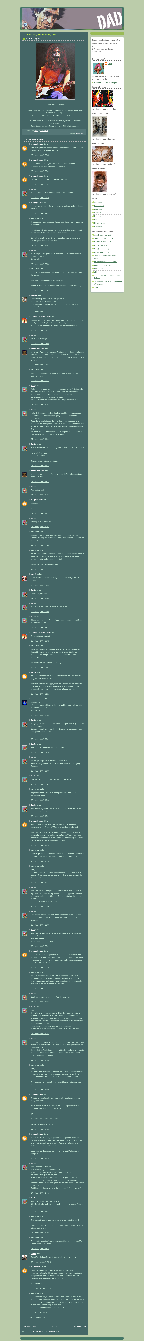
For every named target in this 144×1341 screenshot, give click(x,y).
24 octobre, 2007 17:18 (40, 1158)
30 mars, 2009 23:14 (39, 1312)
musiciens (80, 133)
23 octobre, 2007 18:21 (40, 882)
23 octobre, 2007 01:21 (40, 694)
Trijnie (33, 1254)
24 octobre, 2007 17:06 (40, 1129)
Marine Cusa (36, 1267)
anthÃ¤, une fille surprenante (105, 239)
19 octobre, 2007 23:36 (40, 171)
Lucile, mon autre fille (102, 265)
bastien (34, 295)
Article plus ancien (79, 1326)
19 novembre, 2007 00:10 (41, 1289)
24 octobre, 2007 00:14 (40, 967)
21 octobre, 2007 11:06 (40, 439)
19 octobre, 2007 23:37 (40, 184)
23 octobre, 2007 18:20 (40, 861)
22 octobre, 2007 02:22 (40, 569)
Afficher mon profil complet (105, 83)
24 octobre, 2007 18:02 (40, 1233)
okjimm (97, 272)
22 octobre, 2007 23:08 (40, 598)
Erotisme (97, 216)
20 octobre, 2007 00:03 (40, 291)
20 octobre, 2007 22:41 (40, 381)
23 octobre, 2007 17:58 (40, 845)
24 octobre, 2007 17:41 (40, 1193)
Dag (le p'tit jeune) (101, 249)
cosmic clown (37, 699)
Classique (98, 202)
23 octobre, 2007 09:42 (40, 784)
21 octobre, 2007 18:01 (40, 527)
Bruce (33, 672)
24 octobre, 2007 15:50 (40, 1090)
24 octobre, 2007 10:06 (40, 1002)
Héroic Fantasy (100, 223)
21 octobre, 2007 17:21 (40, 495)
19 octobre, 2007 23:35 (40, 155)
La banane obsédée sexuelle (105, 262)
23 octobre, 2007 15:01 (40, 816)
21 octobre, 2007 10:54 (40, 405)
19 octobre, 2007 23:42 (40, 214)
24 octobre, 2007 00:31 (40, 989)
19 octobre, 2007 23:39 (40, 198)
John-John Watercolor (40, 317)
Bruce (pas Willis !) (101, 245)
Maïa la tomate (100, 269)
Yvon (96, 287)
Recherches (99, 206)
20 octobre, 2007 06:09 (40, 344)
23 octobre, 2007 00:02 (40, 641)
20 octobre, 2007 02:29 (40, 330)
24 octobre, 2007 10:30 (40, 1060)
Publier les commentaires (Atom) (46, 1331)
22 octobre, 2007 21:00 (40, 585)
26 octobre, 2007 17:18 (40, 1249)
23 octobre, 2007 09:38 (40, 771)
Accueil (54, 1326)
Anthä (33, 574)
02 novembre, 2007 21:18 (41, 1262)
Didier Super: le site (102, 252)
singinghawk (36, 144)
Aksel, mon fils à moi (102, 235)
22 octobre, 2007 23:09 (40, 612)
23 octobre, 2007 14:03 (40, 800)
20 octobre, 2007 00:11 (40, 312)
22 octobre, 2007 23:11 (40, 628)
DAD (33, 189)
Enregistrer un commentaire (36, 1317)
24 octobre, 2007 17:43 (40, 1212)
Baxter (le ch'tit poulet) (103, 242)
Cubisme (97, 213)
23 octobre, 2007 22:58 (40, 925)
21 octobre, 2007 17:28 (40, 514)
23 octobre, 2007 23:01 (40, 946)
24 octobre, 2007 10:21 (40, 1034)
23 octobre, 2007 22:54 (40, 906)
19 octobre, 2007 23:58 (40, 264)
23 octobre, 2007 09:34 (40, 752)
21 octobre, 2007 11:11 (40, 466)
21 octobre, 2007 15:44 (40, 482)
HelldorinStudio (37, 348)
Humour (97, 219)
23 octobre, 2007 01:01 (40, 667)
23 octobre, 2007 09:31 (40, 739)
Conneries (98, 226)
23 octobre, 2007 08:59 (40, 715)
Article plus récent (29, 1326)
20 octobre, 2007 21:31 (40, 365)
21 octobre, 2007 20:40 (40, 545)
